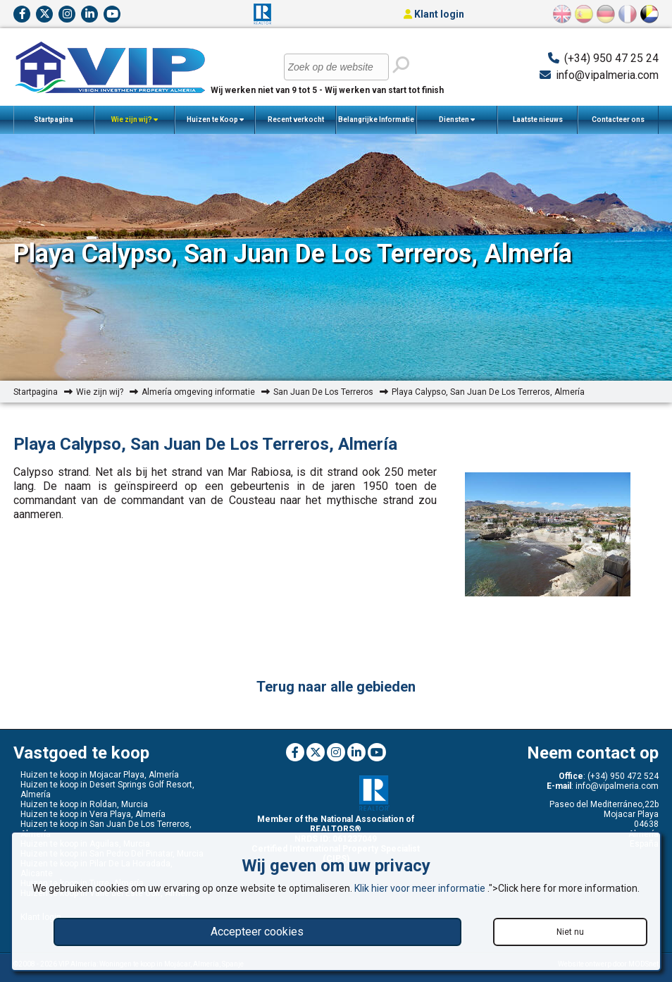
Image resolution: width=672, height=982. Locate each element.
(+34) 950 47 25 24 (611, 58)
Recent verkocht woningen (296, 125)
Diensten (457, 120)
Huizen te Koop (215, 120)
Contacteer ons (618, 119)
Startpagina (53, 119)
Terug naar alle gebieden (336, 686)
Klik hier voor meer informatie (420, 888)
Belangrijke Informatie (376, 125)
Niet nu (570, 932)
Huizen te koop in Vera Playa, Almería (93, 814)
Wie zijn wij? (134, 120)
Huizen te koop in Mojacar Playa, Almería (99, 775)
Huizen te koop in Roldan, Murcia (84, 804)
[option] (547, 535)
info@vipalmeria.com (607, 75)
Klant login (434, 14)
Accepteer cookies (257, 931)
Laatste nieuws (538, 119)
